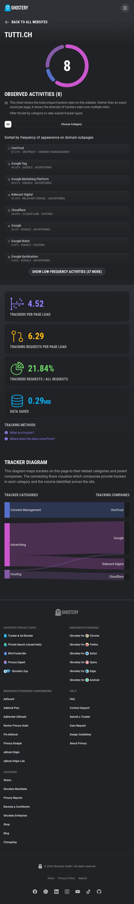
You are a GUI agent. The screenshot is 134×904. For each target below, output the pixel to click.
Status (7, 780)
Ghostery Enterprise (15, 815)
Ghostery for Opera (83, 662)
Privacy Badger (13, 743)
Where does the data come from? (29, 439)
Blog (6, 833)
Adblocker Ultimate (15, 716)
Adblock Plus (11, 708)
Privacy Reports (13, 797)
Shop (7, 824)
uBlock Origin (12, 752)
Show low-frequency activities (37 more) (67, 272)
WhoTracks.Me (15, 653)
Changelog (10, 842)
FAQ (72, 699)
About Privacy (78, 743)
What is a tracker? (19, 432)
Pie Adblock (11, 734)
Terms (50, 878)
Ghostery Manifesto (15, 789)
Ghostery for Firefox (84, 644)
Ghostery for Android (84, 680)
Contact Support (80, 708)
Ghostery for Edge (83, 671)
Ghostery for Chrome (84, 636)
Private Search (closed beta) (23, 644)
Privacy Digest (14, 662)
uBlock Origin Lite (14, 761)
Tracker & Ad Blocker (18, 636)
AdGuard (9, 699)
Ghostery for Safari (83, 653)
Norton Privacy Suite (16, 725)
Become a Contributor (17, 806)
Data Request (78, 725)
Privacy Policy (66, 878)
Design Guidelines (80, 734)
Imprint (82, 878)
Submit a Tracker (80, 716)
